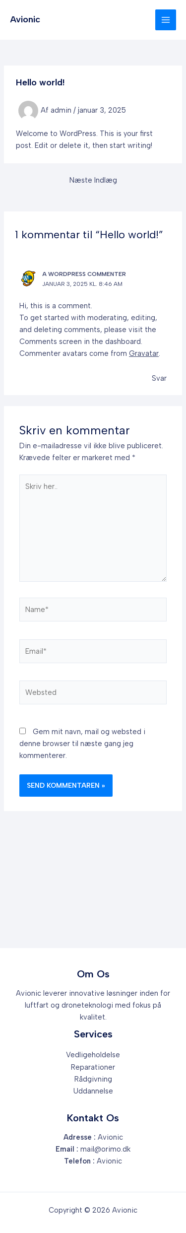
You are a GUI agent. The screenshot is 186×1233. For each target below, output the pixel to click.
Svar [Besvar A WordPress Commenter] (159, 378)
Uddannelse (93, 1091)
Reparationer (93, 1067)
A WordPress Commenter (84, 274)
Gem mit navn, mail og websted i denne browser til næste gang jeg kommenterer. (82, 743)
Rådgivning (93, 1079)
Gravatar (144, 353)
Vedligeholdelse (93, 1054)
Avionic (25, 19)
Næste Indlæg (93, 180)
